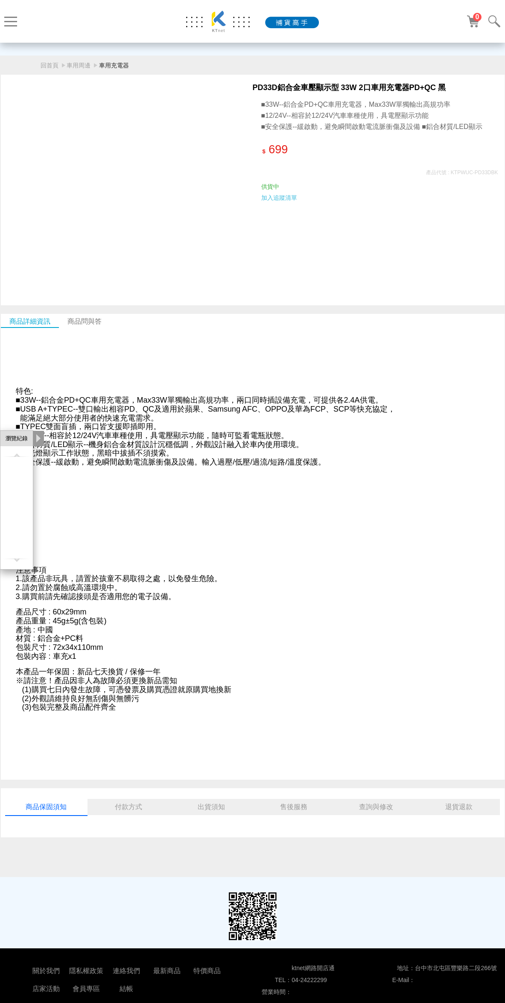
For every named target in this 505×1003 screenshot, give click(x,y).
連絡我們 (126, 970)
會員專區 (86, 988)
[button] (242, 256)
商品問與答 (84, 321)
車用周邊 (78, 65)
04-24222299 (309, 980)
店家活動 (46, 988)
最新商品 (167, 970)
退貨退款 (459, 806)
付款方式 (128, 806)
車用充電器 (114, 65)
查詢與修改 (376, 806)
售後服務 (293, 806)
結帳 (126, 988)
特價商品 (207, 970)
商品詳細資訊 (29, 321)
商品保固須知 (46, 806)
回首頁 (49, 65)
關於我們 (46, 970)
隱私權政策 (86, 970)
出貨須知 (211, 806)
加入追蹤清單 (279, 197)
